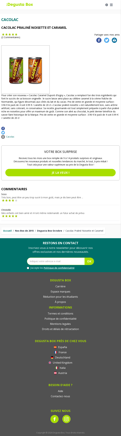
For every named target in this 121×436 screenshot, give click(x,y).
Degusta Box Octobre (49, 230)
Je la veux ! (60, 173)
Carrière (60, 286)
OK (89, 261)
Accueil (7, 230)
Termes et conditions (60, 313)
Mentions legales (60, 324)
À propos (60, 302)
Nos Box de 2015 (24, 230)
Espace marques (60, 291)
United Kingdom (60, 362)
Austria (60, 373)
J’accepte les (50, 268)
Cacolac (10, 136)
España (60, 347)
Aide (60, 391)
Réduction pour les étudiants (60, 296)
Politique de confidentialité (59, 267)
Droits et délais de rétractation (60, 329)
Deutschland (60, 357)
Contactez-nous (60, 396)
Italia (60, 368)
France (60, 352)
